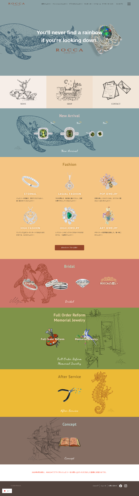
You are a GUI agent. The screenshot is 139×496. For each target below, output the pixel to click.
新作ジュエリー (46, 4)
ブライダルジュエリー (76, 4)
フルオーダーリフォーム (92, 4)
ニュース (103, 486)
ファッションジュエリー (60, 4)
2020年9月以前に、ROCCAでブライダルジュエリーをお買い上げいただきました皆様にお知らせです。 (69, 472)
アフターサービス (107, 4)
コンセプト (119, 4)
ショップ (95, 486)
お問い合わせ (112, 486)
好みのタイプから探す (69, 247)
